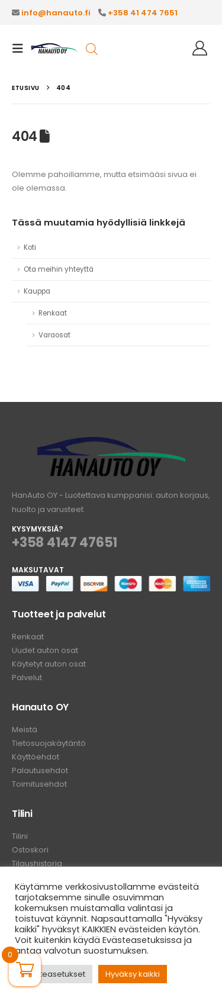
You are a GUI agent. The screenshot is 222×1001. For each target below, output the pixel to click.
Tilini (20, 836)
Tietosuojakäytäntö (49, 743)
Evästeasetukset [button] (53, 974)
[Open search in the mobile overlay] (92, 48)
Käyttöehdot (35, 756)
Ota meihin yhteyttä (59, 269)
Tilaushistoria (37, 863)
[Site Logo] (54, 49)
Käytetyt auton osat (49, 664)
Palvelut (27, 677)
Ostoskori (30, 849)
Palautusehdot (40, 770)
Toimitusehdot (39, 784)
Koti (30, 247)
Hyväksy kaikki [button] (132, 974)
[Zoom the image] (111, 443)
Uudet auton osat (45, 650)
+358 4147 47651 (64, 542)
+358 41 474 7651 (143, 12)
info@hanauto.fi (56, 12)
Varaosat (54, 335)
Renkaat (52, 313)
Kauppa (37, 291)
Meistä (24, 729)
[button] (21, 48)
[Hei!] (199, 48)
